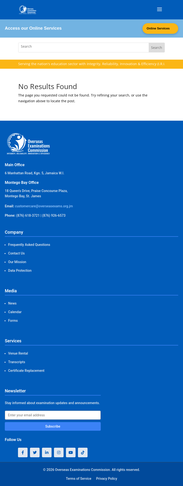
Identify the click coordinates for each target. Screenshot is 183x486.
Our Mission (17, 262)
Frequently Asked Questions (29, 245)
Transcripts (16, 362)
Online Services (158, 28)
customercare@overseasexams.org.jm (44, 206)
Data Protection (19, 270)
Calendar (15, 312)
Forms (13, 320)
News (12, 303)
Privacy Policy (106, 478)
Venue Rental (18, 353)
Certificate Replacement (26, 371)
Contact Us (16, 253)
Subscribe (52, 426)
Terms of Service (78, 478)
